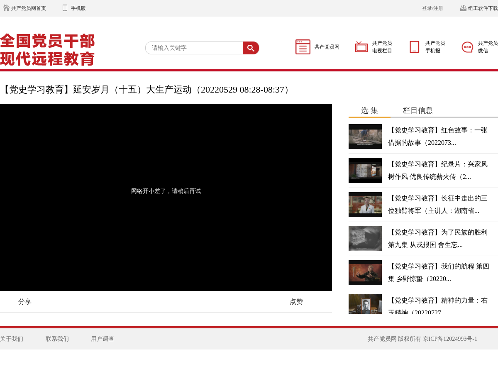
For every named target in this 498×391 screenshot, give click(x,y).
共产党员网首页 (28, 8)
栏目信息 (418, 110)
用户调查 (102, 339)
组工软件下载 (483, 8)
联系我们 (57, 339)
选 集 (369, 110)
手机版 (78, 8)
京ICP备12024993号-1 (450, 339)
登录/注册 (432, 8)
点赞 (296, 301)
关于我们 (11, 339)
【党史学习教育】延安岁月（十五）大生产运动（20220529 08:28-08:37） (146, 89)
